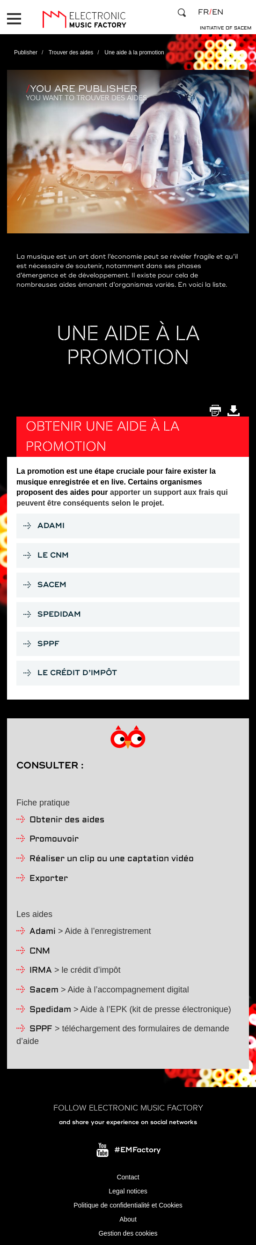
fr (203, 12)
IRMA (40, 971)
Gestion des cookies (127, 1233)
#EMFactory (137, 1150)
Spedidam (50, 1010)
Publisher (25, 52)
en (217, 12)
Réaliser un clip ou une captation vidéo (111, 859)
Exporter (48, 879)
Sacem (44, 990)
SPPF (40, 1029)
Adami (42, 932)
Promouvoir (54, 839)
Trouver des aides (71, 52)
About (128, 1219)
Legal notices (128, 1191)
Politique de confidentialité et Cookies (128, 1205)
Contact (128, 1177)
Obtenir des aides (66, 820)
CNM (39, 951)
